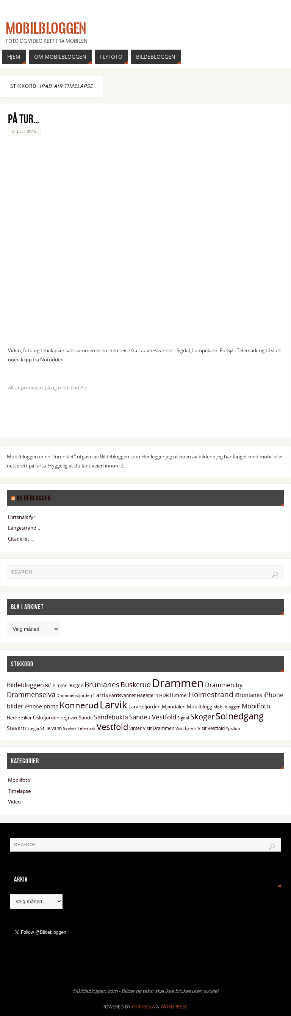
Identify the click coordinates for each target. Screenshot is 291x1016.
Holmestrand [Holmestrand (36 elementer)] (211, 694)
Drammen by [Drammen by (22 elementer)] (223, 685)
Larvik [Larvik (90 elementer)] (113, 704)
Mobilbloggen (46, 29)
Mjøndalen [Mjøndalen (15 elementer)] (173, 706)
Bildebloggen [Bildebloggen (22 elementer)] (25, 685)
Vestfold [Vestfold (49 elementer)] (112, 726)
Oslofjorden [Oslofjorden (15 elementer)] (46, 717)
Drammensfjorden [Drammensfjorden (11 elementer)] (74, 695)
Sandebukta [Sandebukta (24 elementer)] (111, 717)
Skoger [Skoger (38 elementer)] (202, 716)
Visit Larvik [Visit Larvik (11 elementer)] (186, 728)
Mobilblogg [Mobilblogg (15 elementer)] (199, 706)
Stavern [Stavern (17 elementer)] (16, 728)
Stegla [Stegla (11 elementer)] (33, 728)
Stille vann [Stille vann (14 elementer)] (51, 728)
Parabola (143, 1006)
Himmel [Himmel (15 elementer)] (179, 695)
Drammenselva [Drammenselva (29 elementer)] (31, 694)
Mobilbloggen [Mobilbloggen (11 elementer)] (227, 707)
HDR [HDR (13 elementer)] (164, 695)
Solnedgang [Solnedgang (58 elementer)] (240, 716)
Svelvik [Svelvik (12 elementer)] (70, 728)
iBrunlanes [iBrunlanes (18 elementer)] (248, 695)
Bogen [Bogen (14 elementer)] (76, 685)
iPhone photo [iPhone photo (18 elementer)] (41, 706)
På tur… (23, 118)
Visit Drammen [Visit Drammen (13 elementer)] (158, 728)
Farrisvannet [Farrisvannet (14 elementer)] (122, 695)
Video (14, 801)
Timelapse (19, 791)
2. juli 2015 (24, 131)
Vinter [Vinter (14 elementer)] (135, 728)
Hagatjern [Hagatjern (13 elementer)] (147, 695)
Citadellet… (20, 538)
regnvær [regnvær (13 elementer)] (69, 717)
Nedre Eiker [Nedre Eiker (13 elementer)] (19, 717)
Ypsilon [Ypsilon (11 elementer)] (233, 728)
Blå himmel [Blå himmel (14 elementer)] (57, 685)
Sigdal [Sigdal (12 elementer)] (183, 718)
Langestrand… (24, 527)
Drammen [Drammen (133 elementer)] (178, 683)
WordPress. (175, 1006)
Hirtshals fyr (21, 517)
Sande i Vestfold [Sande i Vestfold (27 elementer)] (152, 717)
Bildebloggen (34, 498)
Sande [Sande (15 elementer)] (86, 717)
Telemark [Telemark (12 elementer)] (86, 728)
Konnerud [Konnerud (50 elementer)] (79, 705)
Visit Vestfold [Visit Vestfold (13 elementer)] (211, 728)
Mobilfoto (19, 780)
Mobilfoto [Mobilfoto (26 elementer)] (256, 706)
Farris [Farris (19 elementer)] (100, 695)
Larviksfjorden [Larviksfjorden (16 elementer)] (144, 706)
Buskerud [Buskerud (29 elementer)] (135, 684)
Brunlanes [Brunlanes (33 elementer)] (101, 684)
